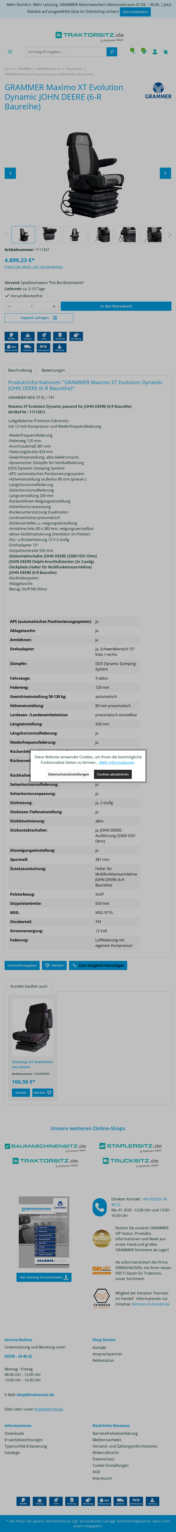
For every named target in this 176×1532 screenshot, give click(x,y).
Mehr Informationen (116, 762)
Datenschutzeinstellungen (68, 774)
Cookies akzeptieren (113, 774)
